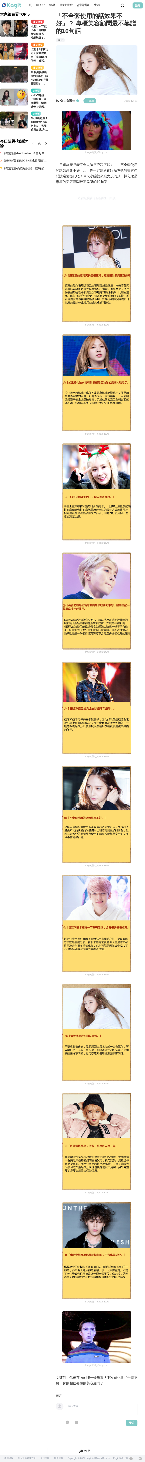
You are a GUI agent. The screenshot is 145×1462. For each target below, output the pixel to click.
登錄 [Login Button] (137, 5)
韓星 (52, 5)
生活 (97, 5)
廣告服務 (58, 1458)
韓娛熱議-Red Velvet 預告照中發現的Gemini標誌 (26, 153)
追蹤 (90, 100)
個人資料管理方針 (27, 1458)
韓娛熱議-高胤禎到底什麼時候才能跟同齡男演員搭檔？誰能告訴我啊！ (26, 168)
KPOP (40, 5)
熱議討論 (83, 5)
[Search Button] (122, 5)
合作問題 (44, 1458)
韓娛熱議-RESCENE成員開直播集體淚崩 (26, 160)
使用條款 (8, 1458)
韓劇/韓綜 (66, 5)
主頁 (29, 5)
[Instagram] (140, 1458)
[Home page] (11, 6)
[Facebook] (131, 1458)
